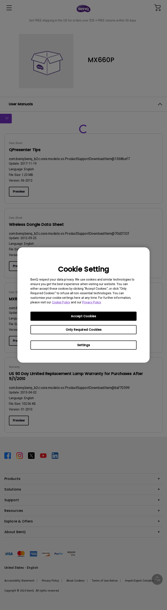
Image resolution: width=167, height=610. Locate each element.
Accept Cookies (83, 316)
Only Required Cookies (84, 329)
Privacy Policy (91, 302)
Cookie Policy (61, 302)
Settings (83, 345)
